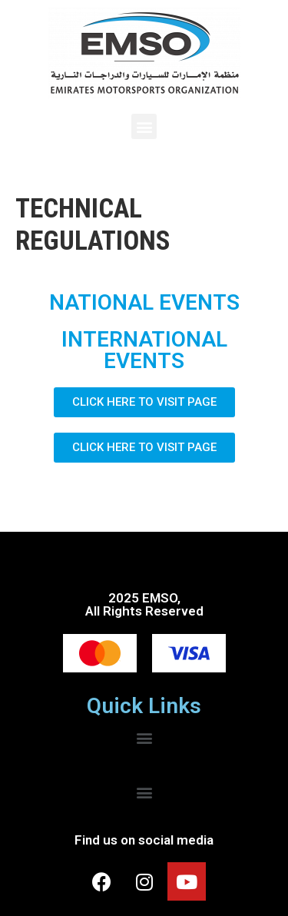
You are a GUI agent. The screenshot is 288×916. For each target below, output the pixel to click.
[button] (144, 126)
